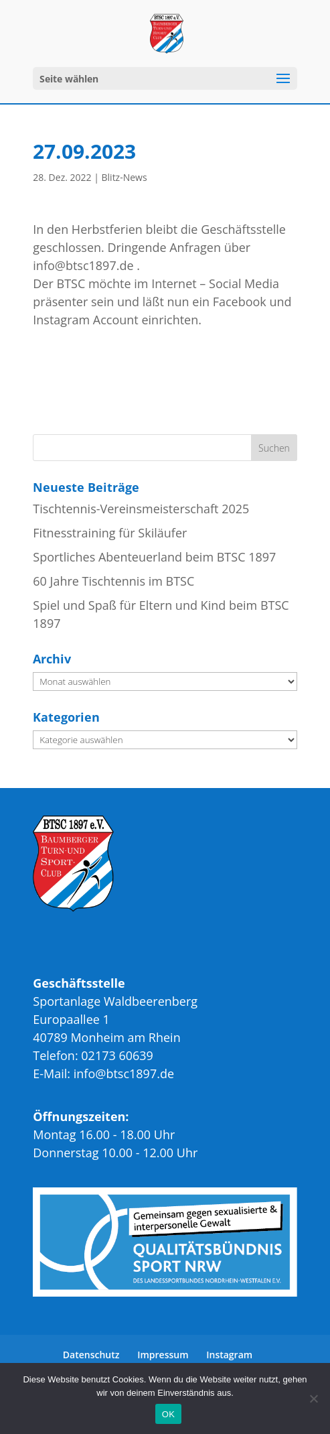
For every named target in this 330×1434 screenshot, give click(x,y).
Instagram (229, 1354)
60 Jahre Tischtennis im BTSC (113, 581)
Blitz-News (124, 177)
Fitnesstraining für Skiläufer (110, 533)
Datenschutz (91, 1354)
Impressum (162, 1354)
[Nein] (313, 1398)
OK (168, 1414)
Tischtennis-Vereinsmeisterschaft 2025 (141, 509)
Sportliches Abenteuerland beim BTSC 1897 (154, 557)
